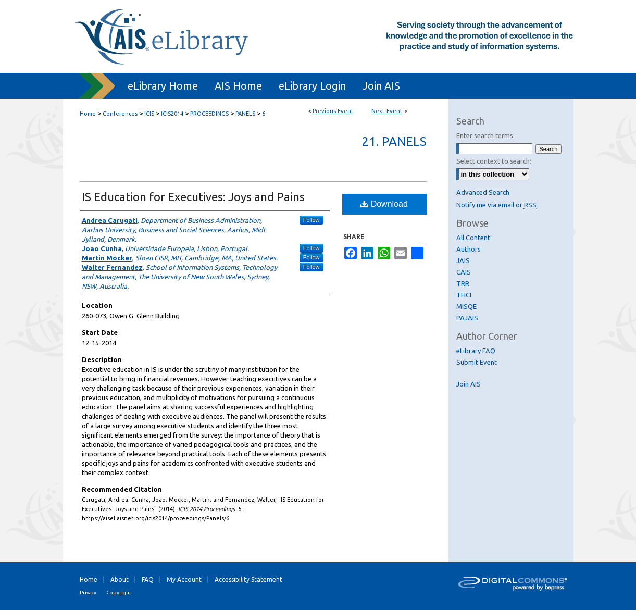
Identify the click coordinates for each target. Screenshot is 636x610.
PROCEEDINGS (210, 113)
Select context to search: (493, 161)
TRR (462, 283)
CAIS (463, 272)
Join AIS (468, 384)
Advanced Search (482, 192)
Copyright (118, 592)
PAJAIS (467, 317)
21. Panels (394, 141)
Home (88, 113)
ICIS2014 (173, 113)
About (119, 579)
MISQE (466, 306)
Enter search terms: (485, 135)
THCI (463, 294)
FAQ (148, 579)
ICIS (150, 113)
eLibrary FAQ (475, 350)
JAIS (463, 260)
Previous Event (333, 111)
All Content (473, 237)
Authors (468, 249)
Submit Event (476, 362)
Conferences (121, 113)
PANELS (246, 113)
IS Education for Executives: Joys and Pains (193, 196)
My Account (184, 579)
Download (384, 204)
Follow (311, 220)
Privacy (88, 592)
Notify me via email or (496, 204)
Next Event (387, 111)
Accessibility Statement (248, 579)
